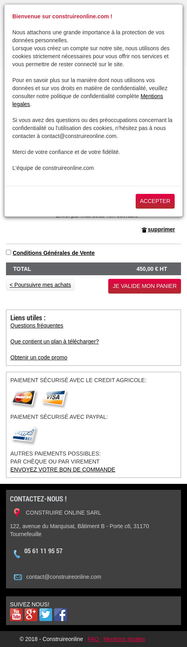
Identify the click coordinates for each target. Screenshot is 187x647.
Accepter (155, 201)
